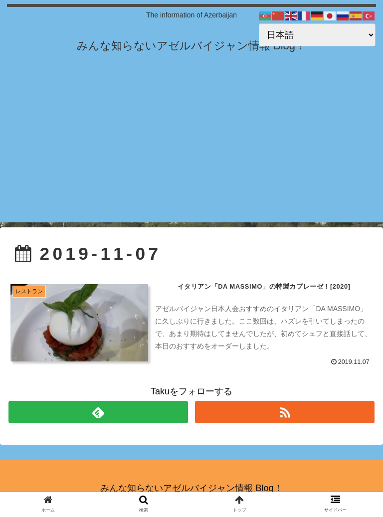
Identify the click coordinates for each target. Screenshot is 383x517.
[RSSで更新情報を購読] (284, 412)
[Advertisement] (191, 152)
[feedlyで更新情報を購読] (98, 412)
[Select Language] (317, 34)
